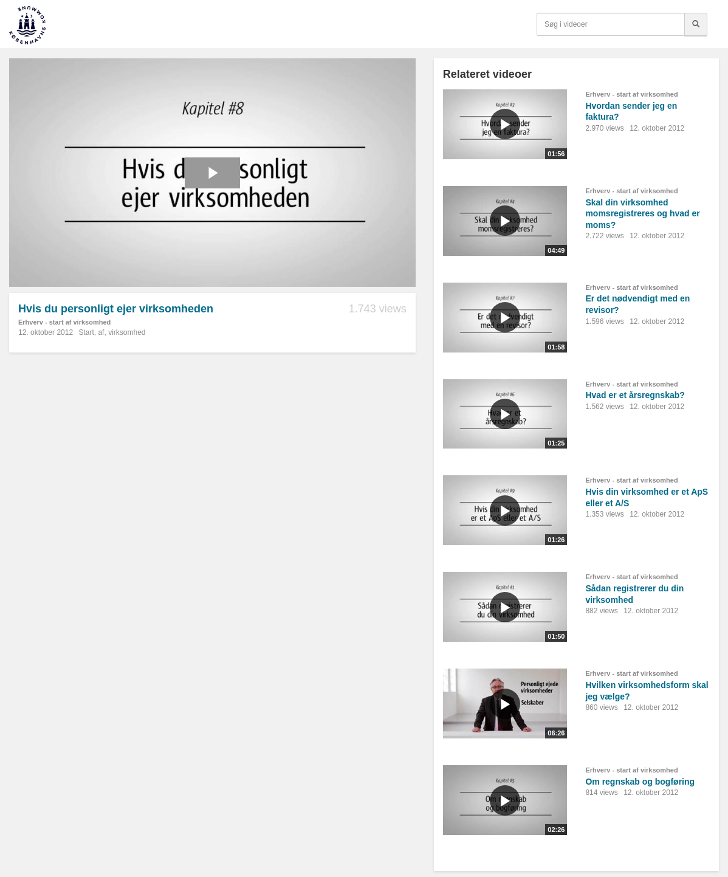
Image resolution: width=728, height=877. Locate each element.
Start (86, 332)
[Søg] (695, 24)
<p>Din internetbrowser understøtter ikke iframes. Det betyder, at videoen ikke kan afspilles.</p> (212, 172)
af (101, 332)
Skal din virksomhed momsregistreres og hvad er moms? (642, 214)
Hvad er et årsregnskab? (634, 395)
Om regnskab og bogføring (640, 781)
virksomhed (126, 332)
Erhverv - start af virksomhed (64, 322)
